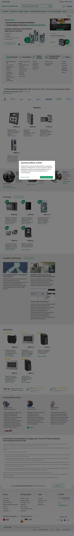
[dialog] (37, 170)
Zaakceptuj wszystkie (46, 177)
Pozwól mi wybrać (25, 177)
